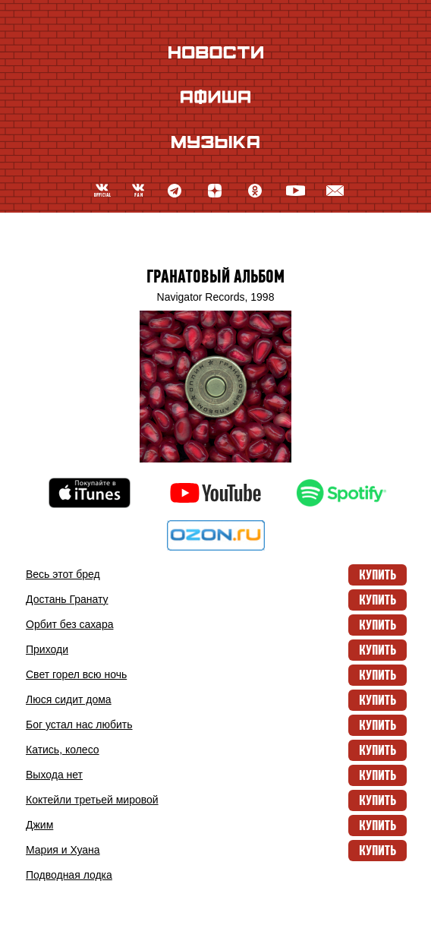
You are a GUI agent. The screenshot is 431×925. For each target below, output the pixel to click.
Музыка (215, 142)
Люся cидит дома (69, 699)
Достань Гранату (67, 599)
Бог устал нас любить (79, 724)
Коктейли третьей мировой (92, 800)
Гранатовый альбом (215, 276)
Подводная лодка (69, 875)
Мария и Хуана (63, 850)
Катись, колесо (62, 749)
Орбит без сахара (69, 624)
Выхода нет (54, 775)
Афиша (215, 97)
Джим (39, 825)
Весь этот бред (63, 574)
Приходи (47, 649)
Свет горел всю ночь (76, 674)
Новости (215, 52)
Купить (377, 575)
